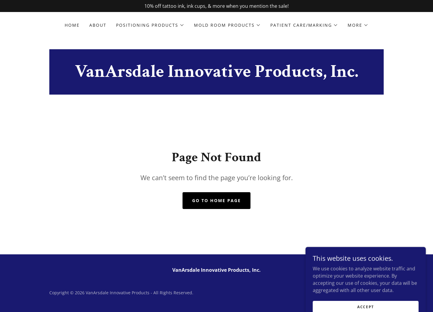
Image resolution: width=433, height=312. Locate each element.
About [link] (97, 25)
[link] (216, 75)
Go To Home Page (216, 200)
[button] (150, 25)
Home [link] (72, 25)
